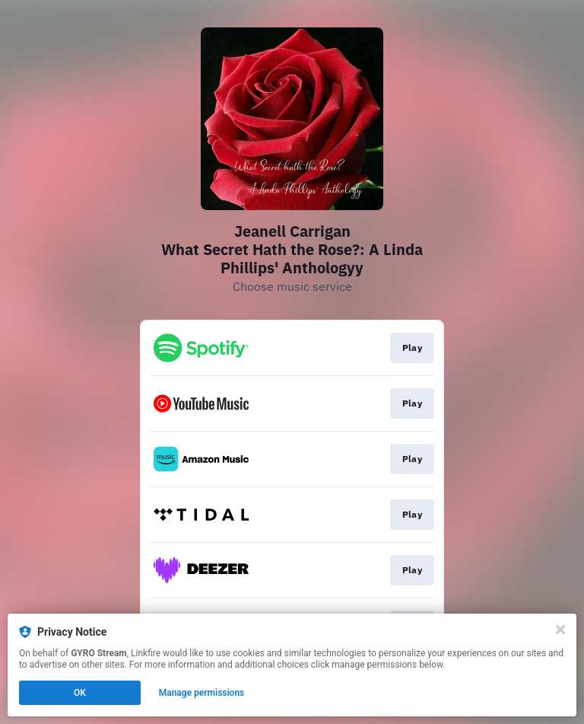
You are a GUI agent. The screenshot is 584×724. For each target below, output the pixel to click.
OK (80, 692)
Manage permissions (202, 692)
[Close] (560, 629)
